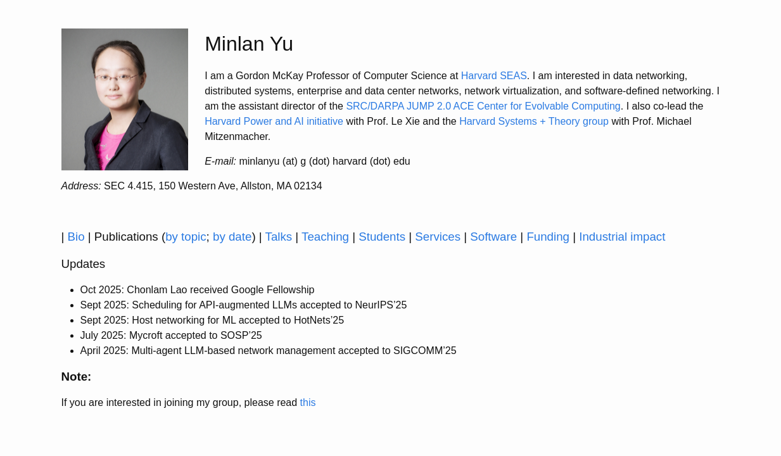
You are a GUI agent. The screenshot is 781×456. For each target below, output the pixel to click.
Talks (279, 236)
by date (232, 236)
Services (437, 236)
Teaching (325, 236)
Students (382, 236)
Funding (547, 236)
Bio (76, 236)
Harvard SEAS (494, 75)
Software (493, 236)
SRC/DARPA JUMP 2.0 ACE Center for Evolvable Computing (483, 106)
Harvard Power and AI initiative (274, 121)
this (308, 402)
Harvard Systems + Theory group (534, 121)
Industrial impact (622, 236)
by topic (185, 236)
